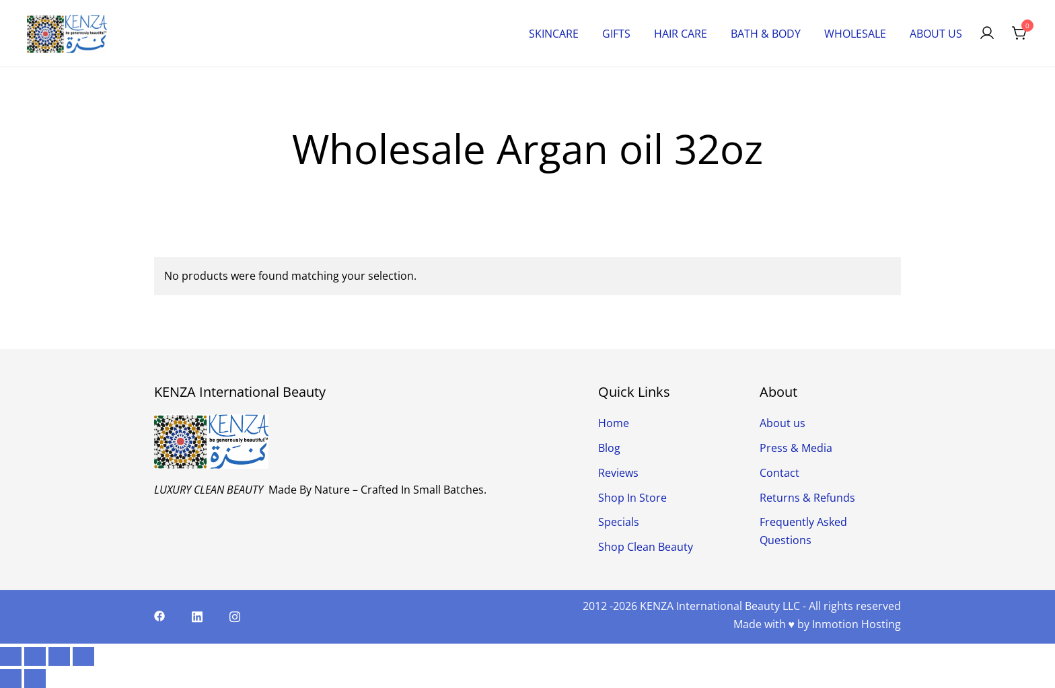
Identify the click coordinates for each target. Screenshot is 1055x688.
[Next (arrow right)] (35, 678)
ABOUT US (936, 33)
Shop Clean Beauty (645, 546)
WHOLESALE (855, 33)
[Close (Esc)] (83, 656)
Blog (609, 448)
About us (782, 423)
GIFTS (616, 33)
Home (613, 423)
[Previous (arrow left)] (11, 678)
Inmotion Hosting (856, 624)
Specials (618, 521)
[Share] (59, 656)
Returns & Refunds (807, 497)
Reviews (618, 472)
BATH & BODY (766, 33)
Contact (779, 472)
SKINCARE (554, 33)
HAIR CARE (680, 33)
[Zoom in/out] (11, 656)
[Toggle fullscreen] (35, 656)
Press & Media (796, 448)
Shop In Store (632, 497)
